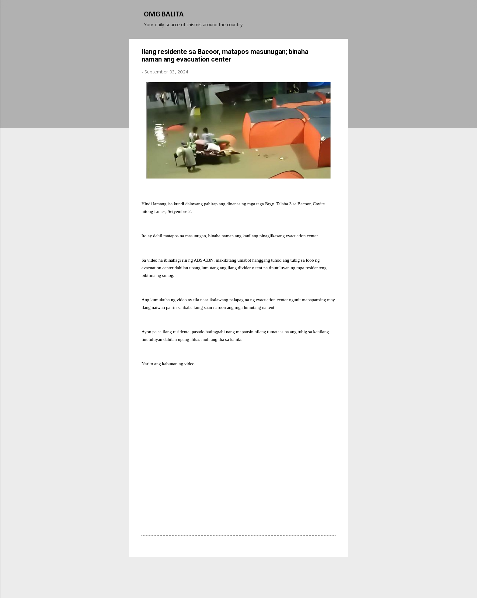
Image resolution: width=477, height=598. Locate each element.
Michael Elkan (253, 582)
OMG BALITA (164, 14)
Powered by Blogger (238, 570)
